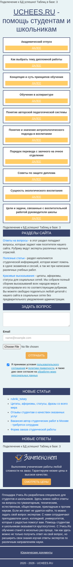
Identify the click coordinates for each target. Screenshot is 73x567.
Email (6, 331)
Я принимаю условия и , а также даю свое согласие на (37, 370)
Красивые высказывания (18, 275)
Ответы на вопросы (15, 240)
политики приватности (41, 368)
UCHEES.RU (34, 12)
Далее (36, 48)
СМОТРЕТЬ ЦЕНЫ (37, 481)
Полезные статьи (14, 258)
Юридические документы (36, 552)
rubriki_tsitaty (19, 399)
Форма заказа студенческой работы (33, 429)
